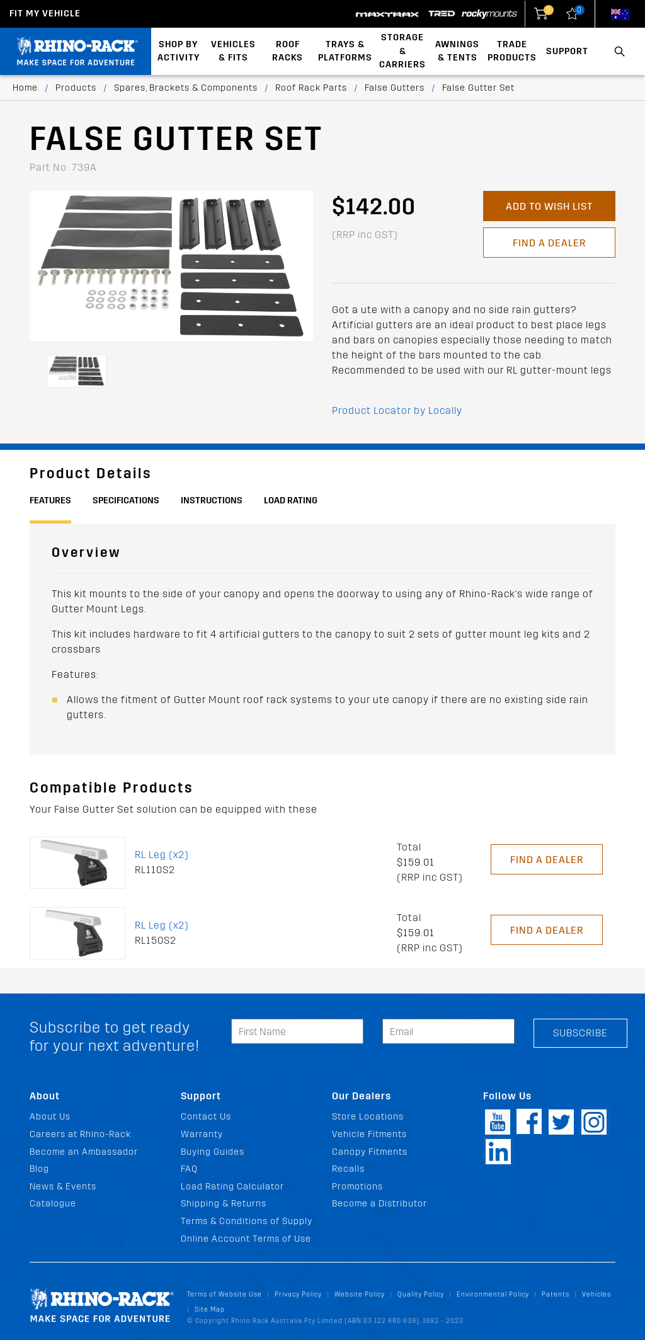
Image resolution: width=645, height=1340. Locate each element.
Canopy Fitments (370, 1152)
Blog (39, 1169)
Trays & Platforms (345, 51)
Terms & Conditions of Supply (246, 1221)
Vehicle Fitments (369, 1134)
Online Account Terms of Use (246, 1239)
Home (25, 88)
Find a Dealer (549, 243)
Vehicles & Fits (233, 51)
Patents (555, 1294)
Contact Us (206, 1116)
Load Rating (290, 500)
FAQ (189, 1169)
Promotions (357, 1186)
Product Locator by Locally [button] (397, 410)
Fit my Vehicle (45, 13)
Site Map (210, 1309)
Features (50, 500)
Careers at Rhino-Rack (80, 1134)
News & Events (63, 1186)
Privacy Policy (298, 1294)
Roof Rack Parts (311, 88)
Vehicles (596, 1294)
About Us (50, 1116)
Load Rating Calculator (232, 1186)
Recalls (348, 1169)
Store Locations (368, 1116)
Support (567, 51)
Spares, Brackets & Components (186, 88)
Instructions (212, 500)
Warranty (202, 1134)
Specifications (126, 500)
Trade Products (512, 51)
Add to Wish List (549, 206)
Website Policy (359, 1294)
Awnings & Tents (457, 51)
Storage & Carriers (402, 51)
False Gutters (395, 88)
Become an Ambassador (84, 1152)
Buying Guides (212, 1152)
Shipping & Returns (223, 1203)
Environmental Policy (493, 1294)
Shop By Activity (178, 51)
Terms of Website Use (224, 1294)
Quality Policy (420, 1294)
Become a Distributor (379, 1203)
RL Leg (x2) (162, 855)
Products (75, 88)
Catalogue (53, 1203)
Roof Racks (287, 51)
